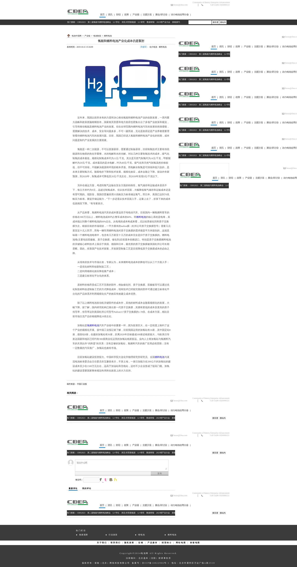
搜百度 (215, 22)
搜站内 (223, 22)
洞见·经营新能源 (129, 22)
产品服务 (153, 543)
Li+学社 (116, 22)
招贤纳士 (167, 543)
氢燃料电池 (93, 325)
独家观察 (83, 535)
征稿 (140, 543)
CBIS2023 (81, 22)
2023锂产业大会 (163, 22)
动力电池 (153, 47)
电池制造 (97, 36)
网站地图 (181, 543)
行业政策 (113, 535)
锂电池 (141, 535)
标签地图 (195, 543)
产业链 (87, 36)
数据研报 (150, 22)
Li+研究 (141, 22)
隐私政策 (129, 543)
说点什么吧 (122, 465)
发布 (159, 473)
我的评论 (86, 488)
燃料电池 (108, 36)
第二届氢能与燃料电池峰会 (99, 22)
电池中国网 (76, 36)
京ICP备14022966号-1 (155, 563)
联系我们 (116, 543)
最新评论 (73, 488)
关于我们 (102, 543)
